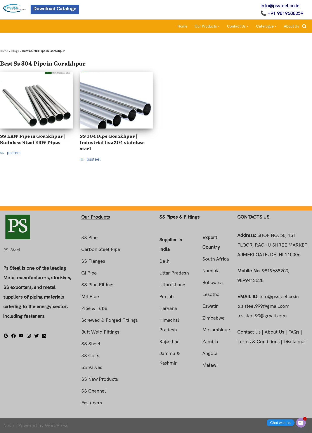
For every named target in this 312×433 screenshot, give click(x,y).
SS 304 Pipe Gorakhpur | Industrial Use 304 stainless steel (112, 142)
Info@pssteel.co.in (280, 5)
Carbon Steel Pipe (100, 249)
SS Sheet (91, 344)
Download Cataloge (54, 8)
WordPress (56, 425)
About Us (291, 26)
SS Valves (91, 367)
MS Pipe (90, 296)
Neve (8, 425)
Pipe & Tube (94, 308)
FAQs (293, 332)
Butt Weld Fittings (100, 332)
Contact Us (249, 332)
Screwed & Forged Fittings (109, 320)
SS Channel (93, 391)
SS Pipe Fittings (97, 285)
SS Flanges (93, 261)
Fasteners (91, 403)
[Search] (304, 26)
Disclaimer (295, 341)
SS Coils (90, 355)
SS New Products (99, 379)
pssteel (14, 152)
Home (182, 26)
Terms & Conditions (258, 341)
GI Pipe (89, 273)
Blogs (15, 51)
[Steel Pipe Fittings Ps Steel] (14, 8)
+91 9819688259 (285, 13)
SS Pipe (89, 237)
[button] (219, 26)
